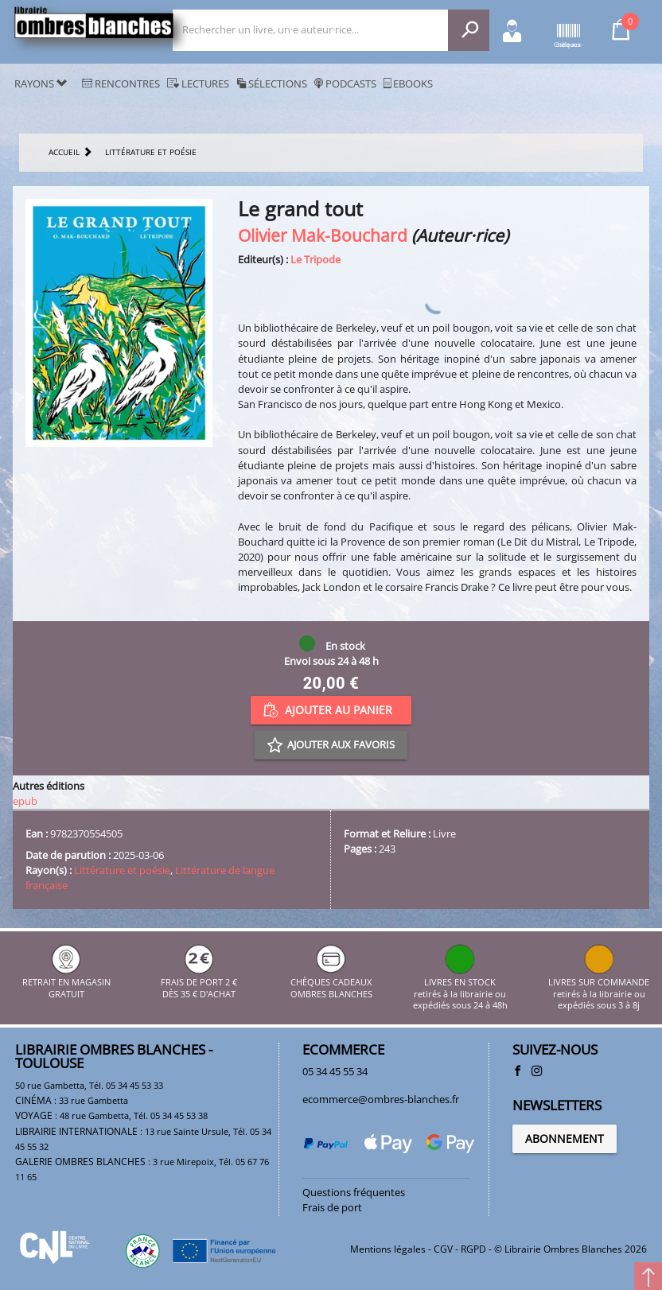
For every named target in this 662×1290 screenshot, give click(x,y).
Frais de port (332, 1207)
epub (25, 801)
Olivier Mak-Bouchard (322, 235)
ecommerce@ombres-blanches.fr (380, 1099)
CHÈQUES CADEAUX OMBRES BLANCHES (331, 983)
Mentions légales (388, 1249)
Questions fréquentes (353, 1192)
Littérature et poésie (122, 870)
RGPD (473, 1249)
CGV (443, 1249)
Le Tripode (315, 259)
